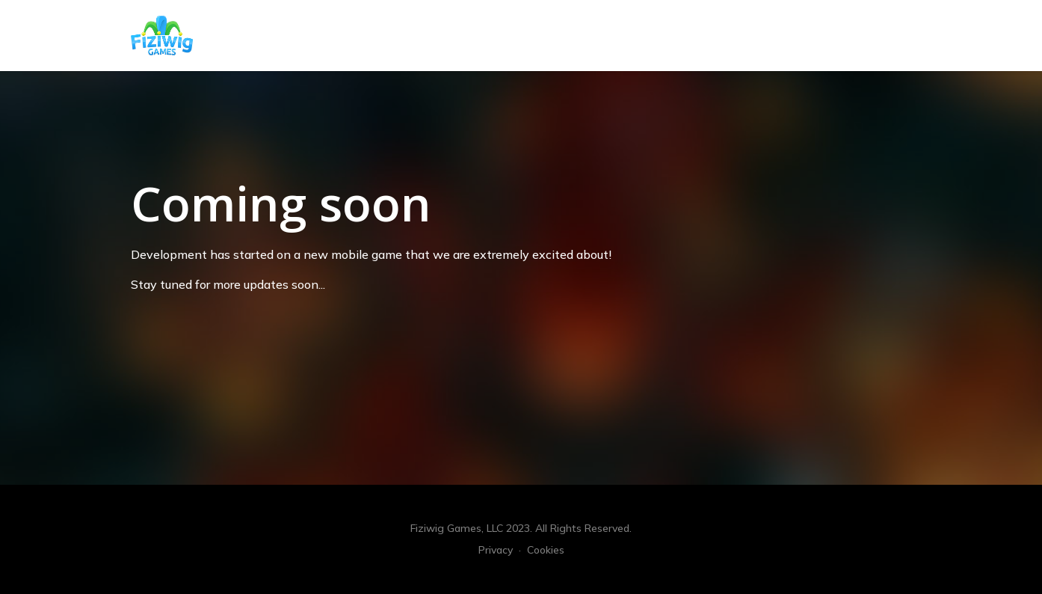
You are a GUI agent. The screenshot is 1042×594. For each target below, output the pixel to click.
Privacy (495, 550)
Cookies (545, 550)
